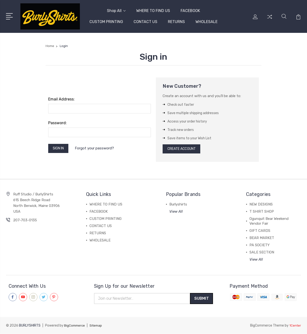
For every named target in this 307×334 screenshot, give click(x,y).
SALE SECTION (261, 251)
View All (176, 211)
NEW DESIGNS (261, 203)
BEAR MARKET (261, 237)
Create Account (184, 147)
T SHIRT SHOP (261, 211)
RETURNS (176, 20)
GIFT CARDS (259, 230)
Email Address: (61, 97)
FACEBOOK (190, 9)
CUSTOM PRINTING (106, 20)
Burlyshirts (178, 203)
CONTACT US (145, 20)
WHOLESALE (206, 20)
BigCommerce (75, 326)
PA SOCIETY (259, 244)
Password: (57, 120)
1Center (295, 326)
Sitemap (97, 326)
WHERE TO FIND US (153, 9)
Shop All (116, 9)
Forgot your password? (97, 147)
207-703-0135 (25, 219)
